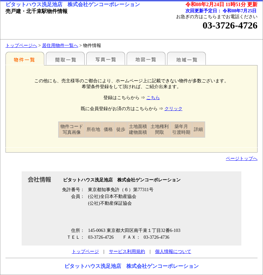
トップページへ (21, 45)
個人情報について (173, 251)
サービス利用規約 (127, 251)
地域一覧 (186, 58)
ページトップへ (242, 158)
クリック (173, 108)
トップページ (85, 251)
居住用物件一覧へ (60, 45)
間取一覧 (65, 58)
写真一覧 (105, 58)
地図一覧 (146, 58)
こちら (153, 97)
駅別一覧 (24, 58)
